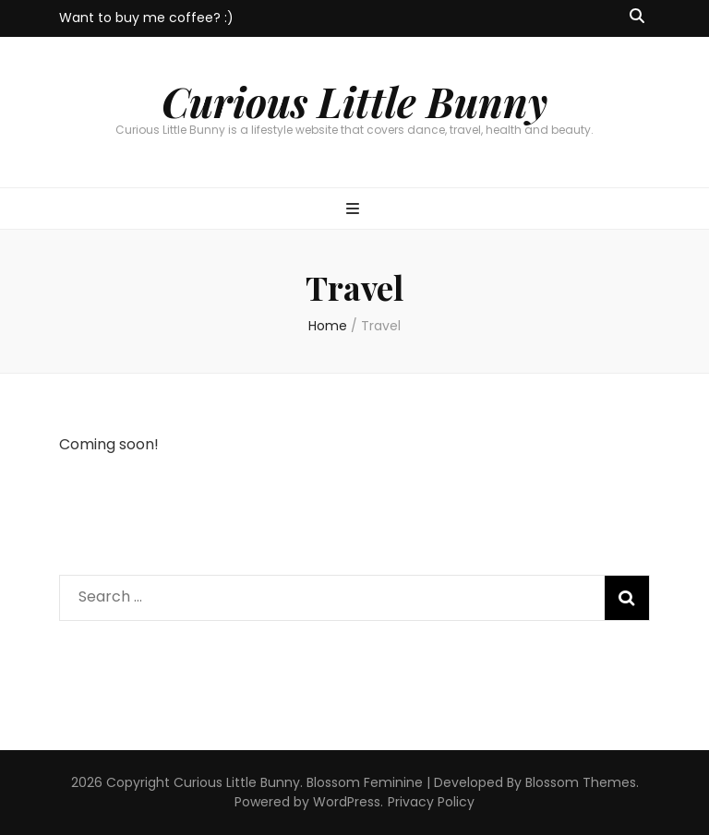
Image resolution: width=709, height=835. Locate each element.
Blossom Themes (580, 782)
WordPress (346, 802)
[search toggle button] (637, 17)
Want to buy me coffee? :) (146, 17)
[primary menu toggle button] (355, 209)
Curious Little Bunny (354, 101)
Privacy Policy (431, 802)
